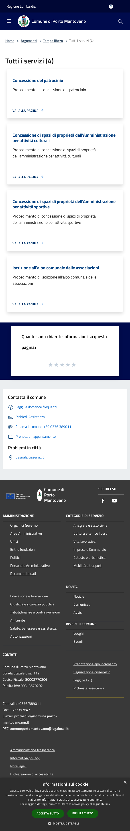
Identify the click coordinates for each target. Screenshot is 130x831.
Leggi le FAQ (82, 680)
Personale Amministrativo (30, 565)
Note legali (18, 766)
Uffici (14, 541)
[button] (65, 823)
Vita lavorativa (84, 541)
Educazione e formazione (29, 596)
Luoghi (78, 633)
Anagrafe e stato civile (90, 525)
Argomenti (29, 40)
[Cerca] (120, 21)
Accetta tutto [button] (48, 813)
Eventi (78, 641)
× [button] (125, 782)
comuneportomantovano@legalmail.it (39, 728)
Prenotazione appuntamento (95, 664)
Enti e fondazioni (23, 549)
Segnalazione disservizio (91, 672)
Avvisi (78, 612)
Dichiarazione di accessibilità (31, 774)
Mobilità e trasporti (87, 565)
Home (9, 40)
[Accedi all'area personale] (111, 6)
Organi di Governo (24, 525)
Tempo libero (53, 40)
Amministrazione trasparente (32, 750)
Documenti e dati (23, 573)
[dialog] (65, 804)
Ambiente (17, 620)
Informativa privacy (25, 758)
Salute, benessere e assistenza (33, 628)
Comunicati (82, 604)
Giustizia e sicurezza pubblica (32, 604)
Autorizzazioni (21, 636)
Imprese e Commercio (89, 549)
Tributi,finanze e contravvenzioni (35, 612)
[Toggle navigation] (9, 21)
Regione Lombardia (21, 6)
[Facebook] (102, 501)
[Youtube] (114, 501)
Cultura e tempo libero (90, 533)
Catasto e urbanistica (89, 557)
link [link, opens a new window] (108, 804)
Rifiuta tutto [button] (82, 813)
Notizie (78, 596)
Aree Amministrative (26, 533)
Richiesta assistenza (88, 688)
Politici (15, 557)
